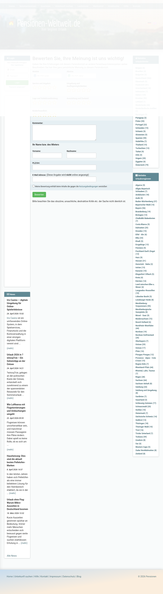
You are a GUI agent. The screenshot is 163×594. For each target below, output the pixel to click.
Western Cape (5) (142, 447)
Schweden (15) (141, 128)
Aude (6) (139, 198)
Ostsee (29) (140, 344)
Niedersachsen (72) (143, 319)
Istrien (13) (140, 267)
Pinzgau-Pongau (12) (144, 355)
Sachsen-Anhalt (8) (143, 384)
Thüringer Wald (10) (144, 427)
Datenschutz (69, 576)
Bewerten (39, 194)
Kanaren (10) (141, 271)
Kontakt (44, 576)
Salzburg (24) (141, 387)
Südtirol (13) (140, 420)
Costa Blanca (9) (142, 224)
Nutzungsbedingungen (88, 186)
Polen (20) (139, 121)
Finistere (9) (140, 248)
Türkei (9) (139, 151)
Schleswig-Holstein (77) (145, 403)
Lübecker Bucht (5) (143, 296)
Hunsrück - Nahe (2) (144, 264)
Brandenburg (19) (143, 212)
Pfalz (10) (139, 351)
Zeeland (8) (140, 454)
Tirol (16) (139, 430)
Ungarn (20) (140, 158)
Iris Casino (12, 318)
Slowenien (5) (141, 135)
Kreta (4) (139, 277)
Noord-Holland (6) (143, 322)
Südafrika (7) (141, 141)
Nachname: (71, 151)
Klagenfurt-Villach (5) (144, 274)
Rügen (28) (140, 377)
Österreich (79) (141, 165)
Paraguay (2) (140, 118)
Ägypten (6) (140, 162)
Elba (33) (139, 238)
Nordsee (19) (141, 332)
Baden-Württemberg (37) (146, 201)
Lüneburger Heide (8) (144, 300)
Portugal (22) (141, 125)
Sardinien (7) (140, 396)
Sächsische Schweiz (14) (146, 416)
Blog (79, 576)
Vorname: (36, 151)
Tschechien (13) (142, 148)
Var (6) (138, 444)
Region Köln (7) (142, 364)
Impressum (55, 576)
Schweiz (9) (140, 131)
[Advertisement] (17, 143)
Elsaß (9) (139, 241)
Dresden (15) (141, 231)
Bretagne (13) (141, 215)
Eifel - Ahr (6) (141, 234)
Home (10, 576)
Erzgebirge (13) (142, 244)
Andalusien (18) (142, 195)
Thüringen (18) (141, 423)
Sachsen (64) (141, 380)
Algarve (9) (140, 185)
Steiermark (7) (141, 413)
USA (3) (138, 155)
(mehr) (10, 348)
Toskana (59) (141, 437)
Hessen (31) (140, 261)
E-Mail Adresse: (39, 175)
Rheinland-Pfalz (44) (144, 367)
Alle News (12, 556)
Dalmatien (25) (141, 228)
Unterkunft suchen (23, 576)
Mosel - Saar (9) (142, 315)
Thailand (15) (141, 145)
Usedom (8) (140, 440)
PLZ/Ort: (36, 163)
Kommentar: (37, 123)
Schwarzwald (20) (143, 406)
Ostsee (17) (140, 348)
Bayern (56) (140, 208)
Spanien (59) (140, 138)
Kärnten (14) (140, 281)
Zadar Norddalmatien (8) (145, 450)
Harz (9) (138, 257)
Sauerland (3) (141, 400)
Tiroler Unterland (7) (144, 433)
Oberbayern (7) (141, 341)
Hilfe (36, 576)
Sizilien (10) (140, 410)
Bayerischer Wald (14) (144, 205)
